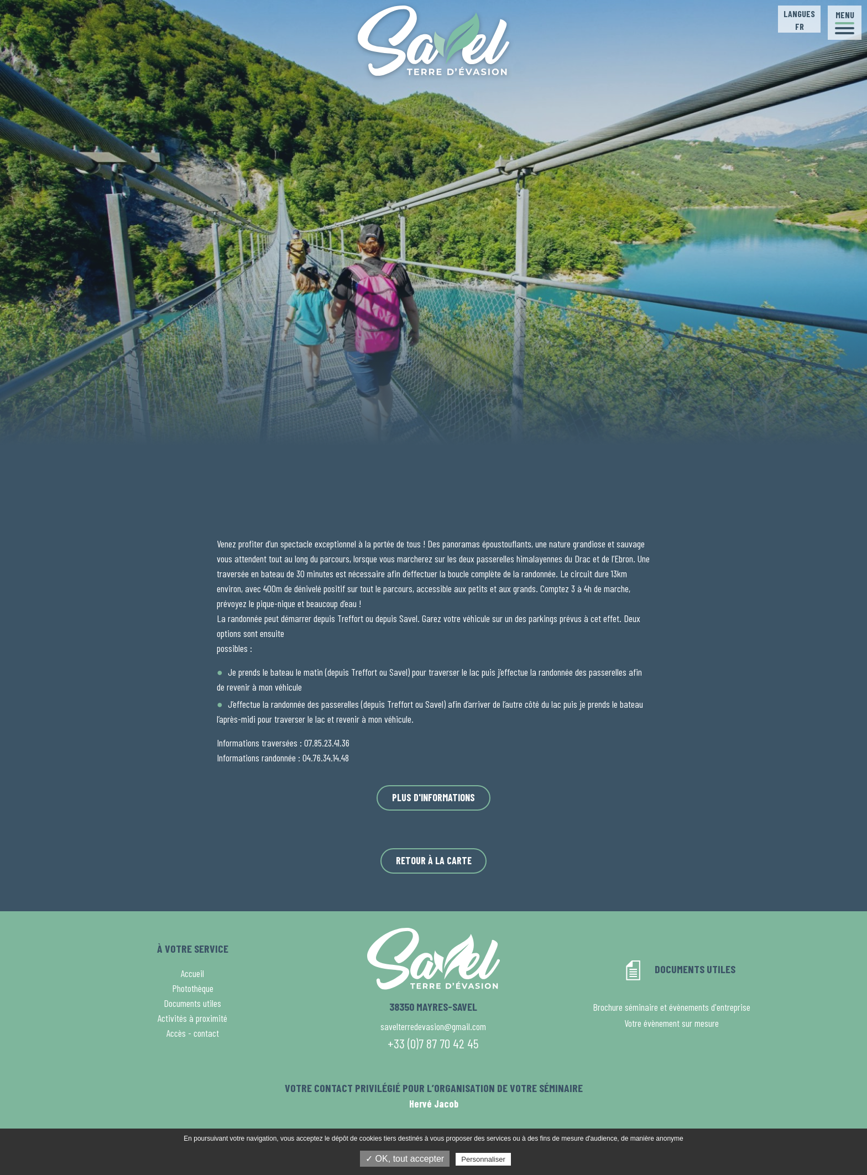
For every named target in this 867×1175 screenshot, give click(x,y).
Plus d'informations (433, 797)
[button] (844, 23)
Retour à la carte (434, 860)
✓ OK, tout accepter (404, 1158)
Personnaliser (483, 1159)
